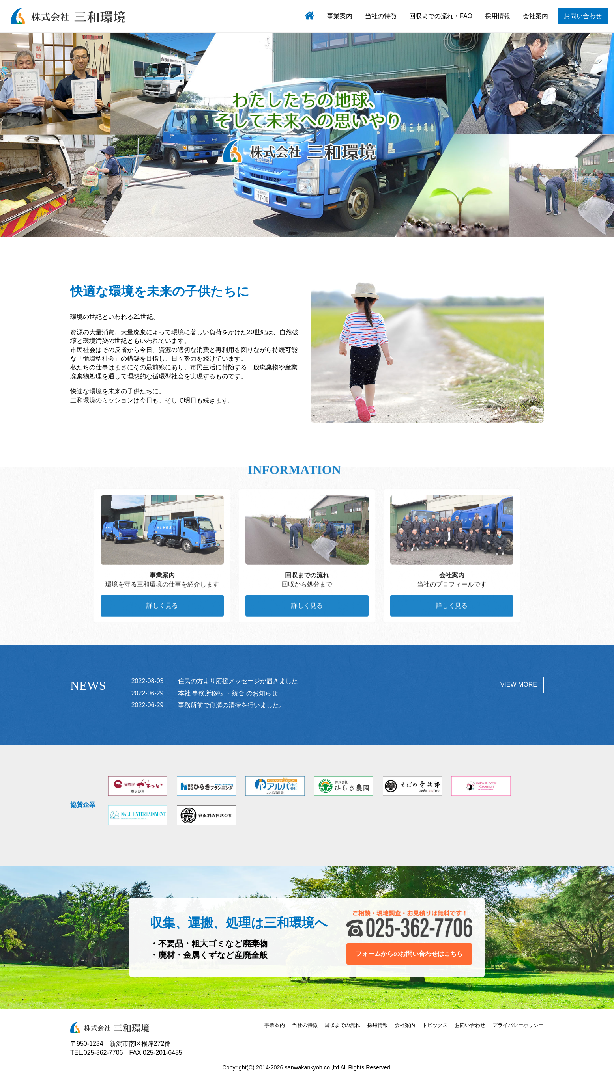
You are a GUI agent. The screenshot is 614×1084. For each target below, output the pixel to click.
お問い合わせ (583, 16)
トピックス (435, 1025)
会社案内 (535, 16)
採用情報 (497, 16)
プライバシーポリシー (518, 1025)
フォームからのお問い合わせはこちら (409, 953)
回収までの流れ (342, 1025)
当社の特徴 (381, 16)
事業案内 (339, 16)
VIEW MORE (518, 684)
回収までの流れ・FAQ (440, 16)
